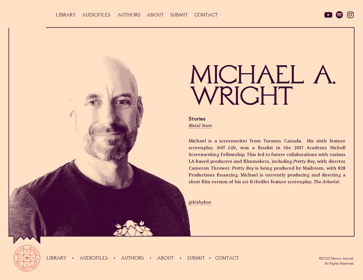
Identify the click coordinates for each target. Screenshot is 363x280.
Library (56, 258)
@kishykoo (200, 202)
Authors (132, 258)
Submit (196, 258)
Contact (227, 258)
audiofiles (94, 258)
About (165, 258)
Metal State (200, 125)
